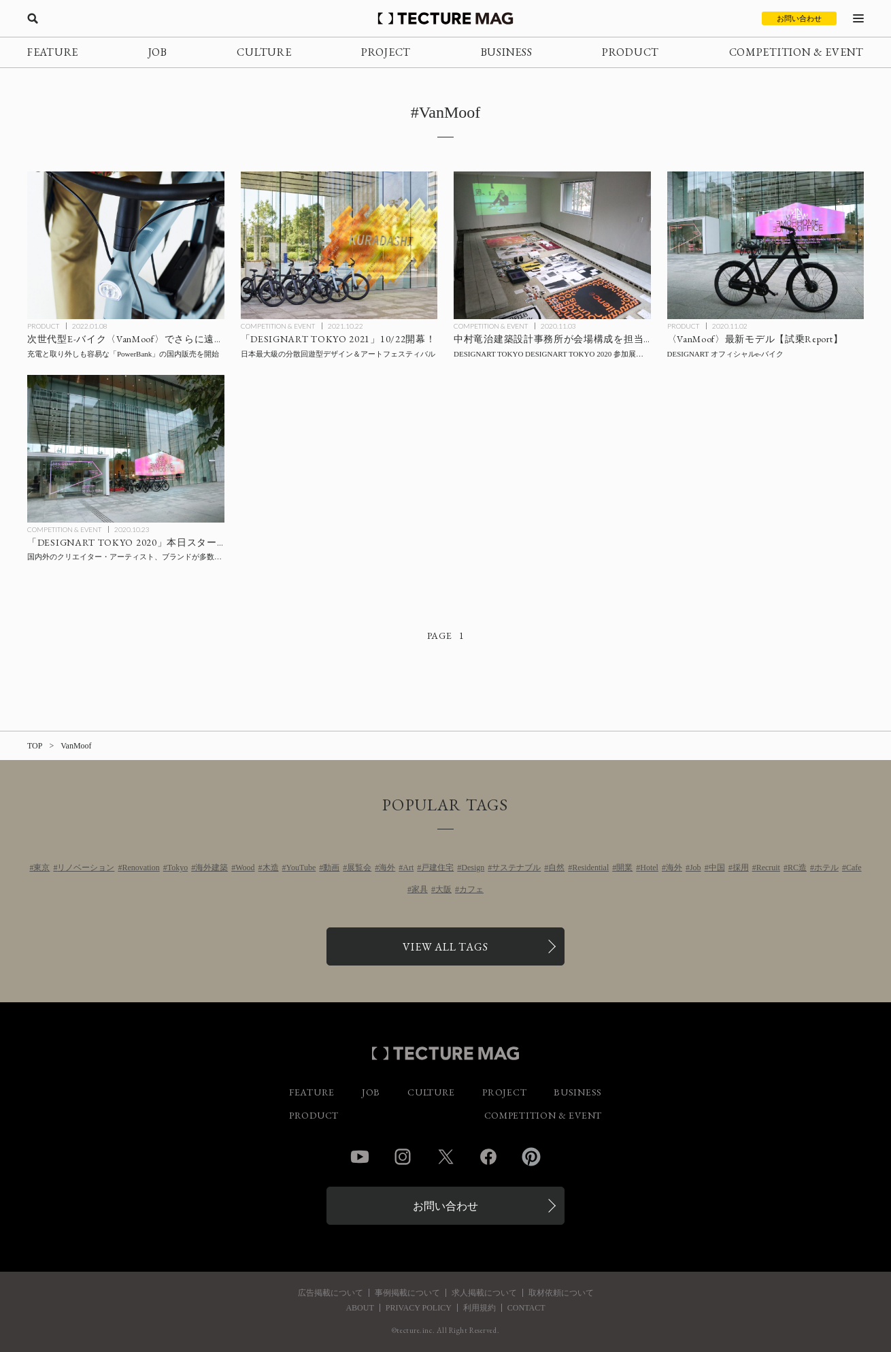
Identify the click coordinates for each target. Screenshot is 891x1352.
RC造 (797, 867)
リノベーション (85, 867)
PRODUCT (630, 52)
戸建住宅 (437, 867)
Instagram (402, 1156)
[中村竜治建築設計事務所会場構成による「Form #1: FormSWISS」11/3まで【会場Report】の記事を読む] (552, 245)
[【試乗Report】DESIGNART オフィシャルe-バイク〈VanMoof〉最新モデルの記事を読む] (765, 245)
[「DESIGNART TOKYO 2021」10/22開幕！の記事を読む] (339, 245)
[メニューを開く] (858, 18)
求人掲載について (484, 1293)
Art (408, 867)
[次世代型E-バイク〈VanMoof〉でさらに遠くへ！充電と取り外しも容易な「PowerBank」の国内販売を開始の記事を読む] (125, 245)
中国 (717, 867)
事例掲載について (407, 1293)
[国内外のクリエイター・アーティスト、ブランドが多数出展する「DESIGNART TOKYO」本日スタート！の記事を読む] (125, 449)
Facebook (488, 1156)
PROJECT (386, 52)
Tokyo (177, 867)
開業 (624, 867)
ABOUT (359, 1308)
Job (695, 867)
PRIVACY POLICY (419, 1308)
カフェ (471, 889)
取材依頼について (561, 1293)
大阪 (443, 889)
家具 (419, 889)
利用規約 (479, 1308)
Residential (590, 867)
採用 (741, 867)
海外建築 (211, 867)
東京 (41, 867)
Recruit (768, 867)
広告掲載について (330, 1293)
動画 (331, 867)
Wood (244, 867)
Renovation (140, 867)
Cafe (854, 867)
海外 (387, 867)
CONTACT (526, 1308)
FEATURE (52, 52)
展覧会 (359, 867)
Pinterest (531, 1156)
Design (472, 867)
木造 (271, 867)
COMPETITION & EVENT (796, 52)
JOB (157, 52)
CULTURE (264, 52)
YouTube (301, 867)
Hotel (649, 867)
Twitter (445, 1156)
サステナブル (516, 867)
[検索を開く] (32, 18)
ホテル (826, 867)
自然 (556, 867)
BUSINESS (507, 52)
